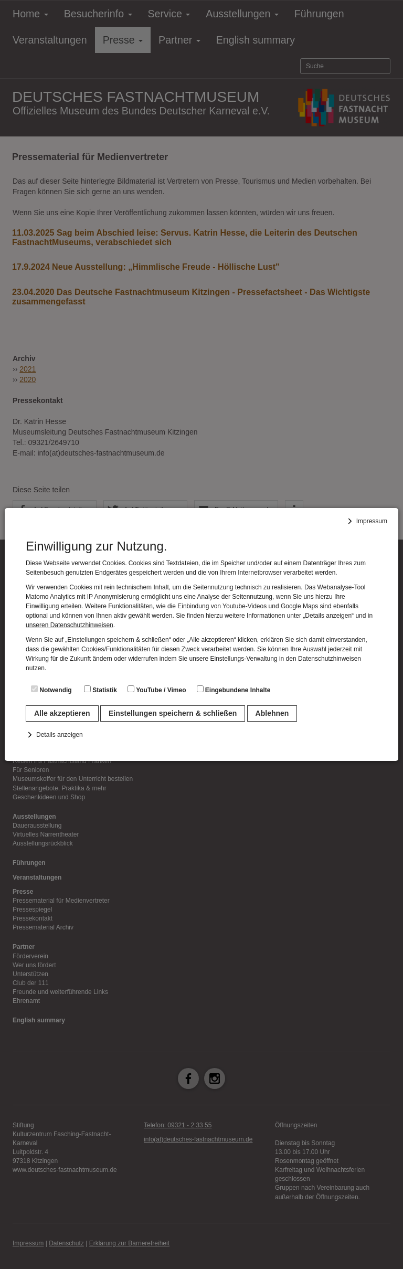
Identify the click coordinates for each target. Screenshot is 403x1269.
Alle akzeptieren (62, 713)
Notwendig (51, 689)
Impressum (371, 521)
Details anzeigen (59, 734)
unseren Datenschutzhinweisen (69, 625)
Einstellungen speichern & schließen (173, 713)
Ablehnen (272, 713)
